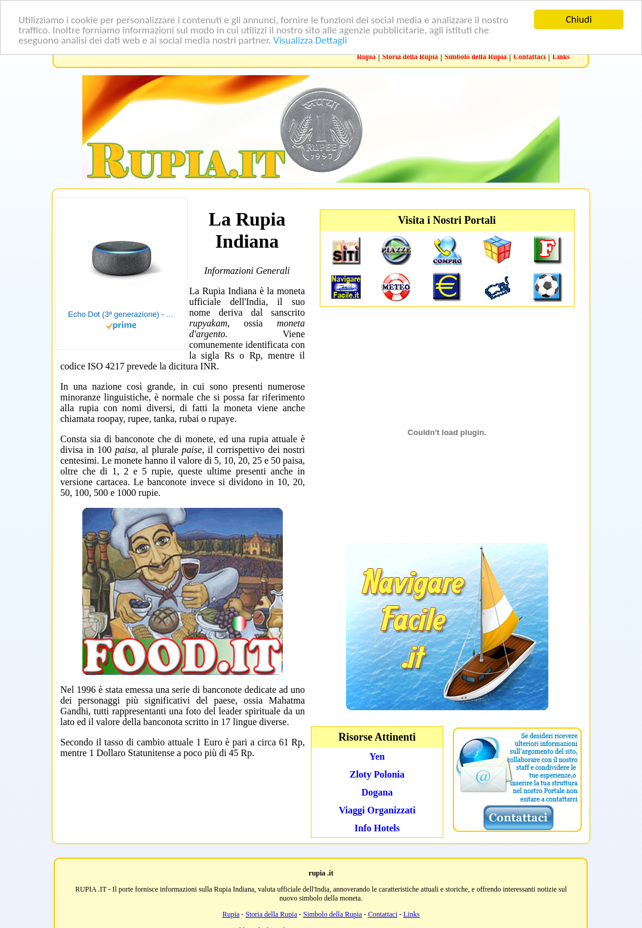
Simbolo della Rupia (476, 57)
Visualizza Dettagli (310, 39)
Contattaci (529, 57)
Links (561, 57)
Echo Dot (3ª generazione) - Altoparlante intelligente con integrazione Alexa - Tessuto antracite (121, 314)
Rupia (366, 57)
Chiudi (579, 19)
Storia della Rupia (410, 57)
